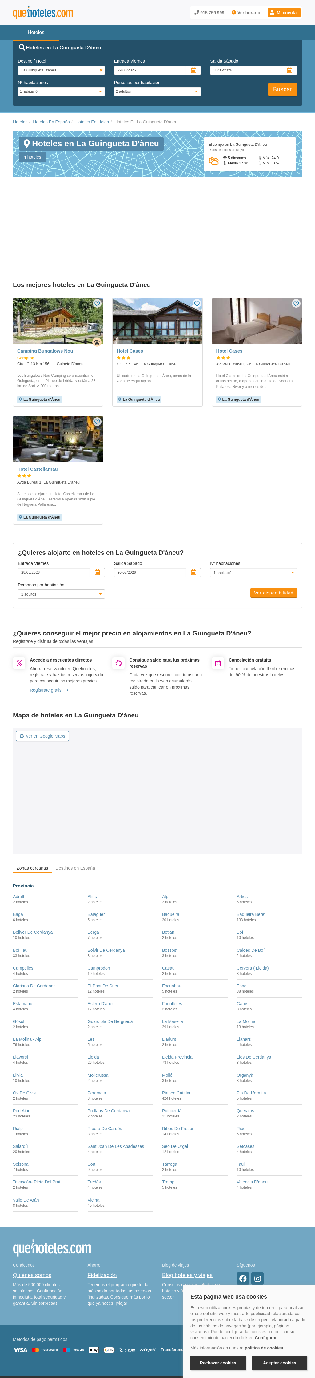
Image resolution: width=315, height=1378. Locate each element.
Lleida (93, 1005)
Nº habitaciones (33, 82)
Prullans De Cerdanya (109, 1059)
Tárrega (169, 1112)
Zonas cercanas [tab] (32, 816)
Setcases (246, 1095)
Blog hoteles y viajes (187, 1224)
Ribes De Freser (177, 1077)
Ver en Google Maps (42, 684)
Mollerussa (98, 1023)
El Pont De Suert (104, 934)
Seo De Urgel (175, 1095)
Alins (92, 845)
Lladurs (169, 988)
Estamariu (22, 952)
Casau (168, 916)
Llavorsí (20, 1005)
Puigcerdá (171, 1059)
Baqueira (170, 863)
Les (91, 988)
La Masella (172, 970)
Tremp (168, 1130)
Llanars (244, 988)
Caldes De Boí (251, 898)
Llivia (18, 1023)
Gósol (18, 970)
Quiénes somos (32, 1224)
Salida (224, 61)
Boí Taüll (21, 898)
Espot (242, 934)
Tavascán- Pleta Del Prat (36, 1130)
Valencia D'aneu (252, 1130)
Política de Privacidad (155, 1340)
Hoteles (20, 121)
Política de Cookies (116, 1340)
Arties (242, 845)
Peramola (97, 1041)
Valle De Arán (26, 1148)
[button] (284, 12)
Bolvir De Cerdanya (106, 898)
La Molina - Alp (27, 988)
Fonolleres (172, 952)
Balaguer (96, 863)
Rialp (18, 1077)
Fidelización (102, 1224)
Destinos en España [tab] (75, 816)
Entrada (129, 61)
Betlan (168, 880)
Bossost (169, 898)
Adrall (18, 845)
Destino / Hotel (32, 61)
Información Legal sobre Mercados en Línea (49, 1349)
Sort (92, 1112)
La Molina (246, 970)
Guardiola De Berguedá (110, 970)
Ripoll (242, 1077)
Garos (243, 952)
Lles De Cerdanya (254, 1005)
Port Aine (21, 1059)
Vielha (94, 1148)
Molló (167, 1023)
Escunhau (171, 934)
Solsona (21, 1112)
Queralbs (245, 1059)
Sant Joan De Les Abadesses (116, 1095)
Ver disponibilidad (273, 541)
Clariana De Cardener (34, 934)
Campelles (23, 916)
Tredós (94, 1130)
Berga (93, 880)
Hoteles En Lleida (92, 121)
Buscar (282, 89)
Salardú (20, 1095)
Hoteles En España (51, 121)
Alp (165, 845)
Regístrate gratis (49, 638)
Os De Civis (24, 1041)
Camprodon (99, 916)
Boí (240, 880)
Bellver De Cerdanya (33, 880)
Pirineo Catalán (177, 1041)
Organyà (245, 1023)
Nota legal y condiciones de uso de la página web (53, 1340)
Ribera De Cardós (105, 1077)
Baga (18, 863)
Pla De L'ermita (251, 1041)
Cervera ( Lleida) (253, 916)
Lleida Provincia (177, 1005)
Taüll (241, 1112)
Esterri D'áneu (101, 952)
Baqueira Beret (251, 863)
